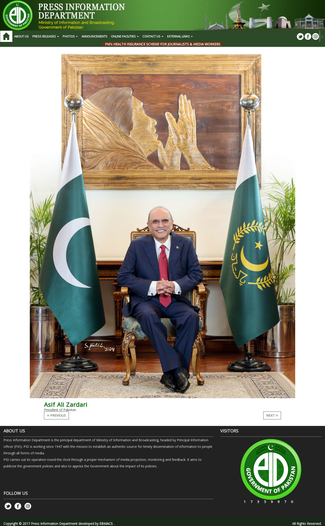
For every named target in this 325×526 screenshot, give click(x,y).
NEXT (272, 415)
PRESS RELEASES (45, 36)
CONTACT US (152, 36)
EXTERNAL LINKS (180, 36)
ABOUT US (21, 36)
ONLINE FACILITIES (125, 36)
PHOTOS (70, 36)
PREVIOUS (56, 415)
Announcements (94, 36)
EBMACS (106, 523)
